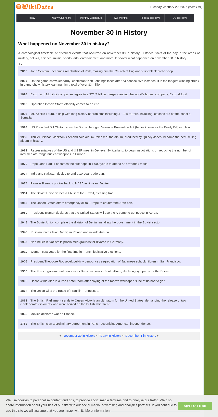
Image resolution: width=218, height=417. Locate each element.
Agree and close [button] (195, 405)
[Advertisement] (109, 372)
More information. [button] (98, 410)
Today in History (110, 335)
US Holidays (180, 17)
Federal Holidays (150, 17)
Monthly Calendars (91, 17)
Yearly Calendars (61, 17)
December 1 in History (140, 335)
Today (31, 17)
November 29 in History (79, 335)
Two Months (121, 17)
